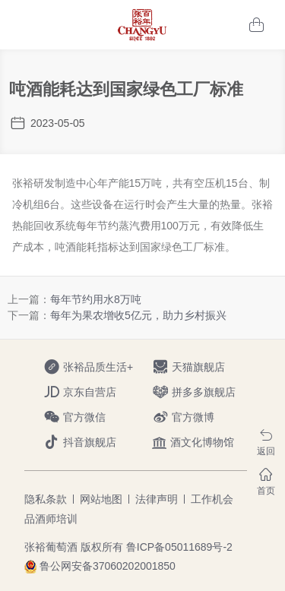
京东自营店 (95, 392)
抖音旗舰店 (95, 442)
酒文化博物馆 (193, 442)
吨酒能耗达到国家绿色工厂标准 (126, 89)
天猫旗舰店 (203, 367)
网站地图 (101, 499)
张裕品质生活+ (95, 367)
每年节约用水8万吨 (95, 299)
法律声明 (156, 499)
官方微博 (203, 417)
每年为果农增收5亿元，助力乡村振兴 (138, 315)
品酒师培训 (51, 519)
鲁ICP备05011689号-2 (179, 547)
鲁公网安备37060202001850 (108, 566)
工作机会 (212, 499)
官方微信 (95, 417)
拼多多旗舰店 (203, 392)
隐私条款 (45, 499)
